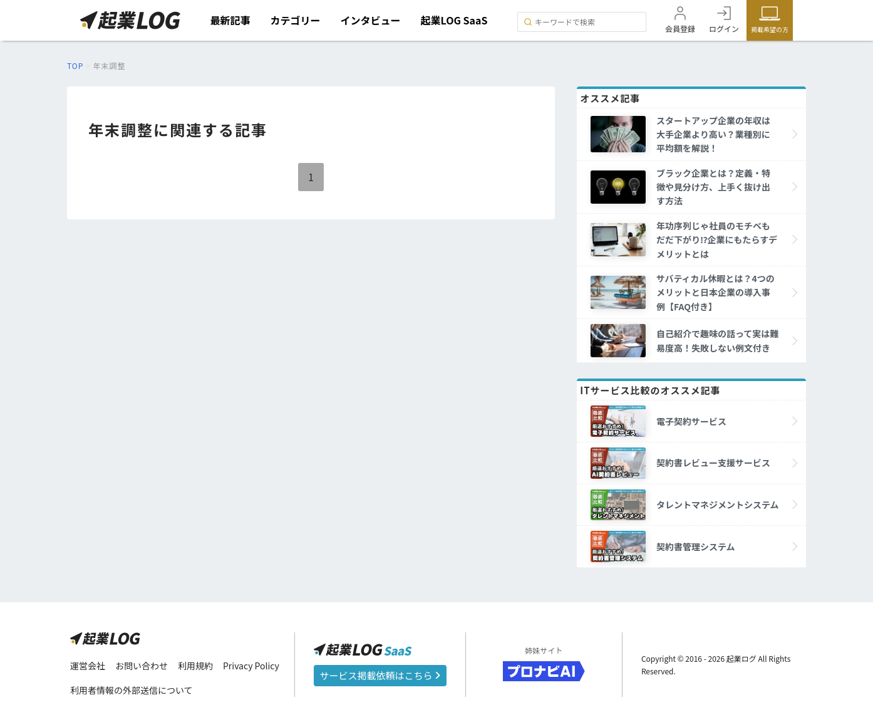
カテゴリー (296, 20)
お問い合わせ (141, 665)
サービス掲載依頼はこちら (380, 675)
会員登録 (680, 28)
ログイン (724, 28)
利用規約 (195, 665)
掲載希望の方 (769, 29)
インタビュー (371, 20)
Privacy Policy (251, 665)
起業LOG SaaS (454, 20)
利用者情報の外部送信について (131, 690)
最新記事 (230, 20)
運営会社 (87, 665)
